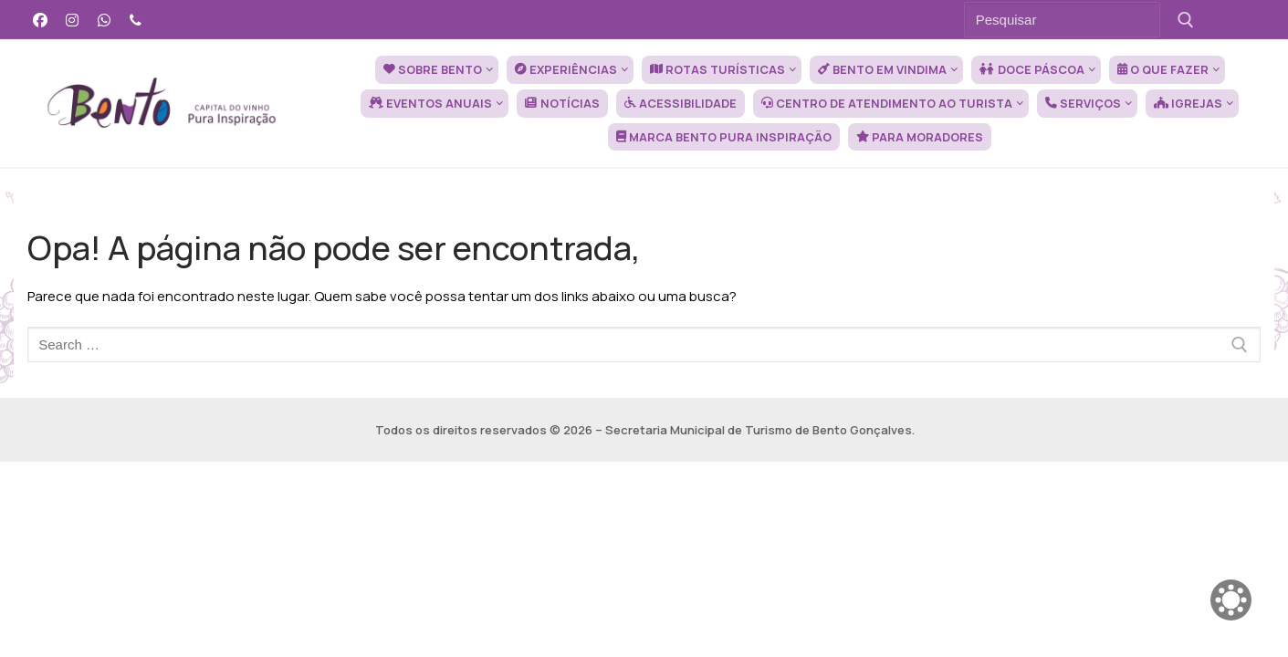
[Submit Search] (1186, 19)
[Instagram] (72, 19)
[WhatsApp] (104, 19)
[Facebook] (40, 19)
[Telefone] (135, 19)
